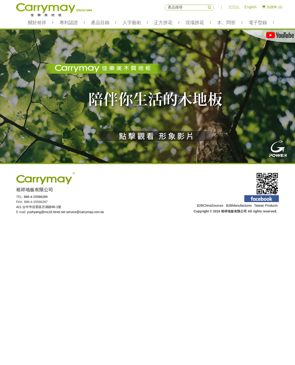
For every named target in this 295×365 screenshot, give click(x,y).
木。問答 (226, 22)
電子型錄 (258, 22)
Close (4, 224)
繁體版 (233, 7)
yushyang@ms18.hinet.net (46, 212)
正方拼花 (163, 22)
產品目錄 (100, 22)
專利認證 (68, 22)
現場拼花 (195, 22)
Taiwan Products (266, 205)
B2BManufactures (239, 205)
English (251, 7)
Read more (9, 266)
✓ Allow (5, 234)
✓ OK (116, 363)
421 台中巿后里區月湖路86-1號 (38, 207)
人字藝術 (132, 22)
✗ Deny (5, 238)
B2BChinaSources (210, 205)
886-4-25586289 (35, 197)
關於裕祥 (37, 22)
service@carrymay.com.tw (85, 212)
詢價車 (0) (272, 7)
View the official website (37, 266)
